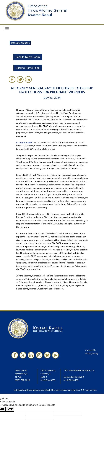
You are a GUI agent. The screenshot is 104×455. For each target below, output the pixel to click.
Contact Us (90, 350)
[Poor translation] (10, 409)
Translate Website (20, 43)
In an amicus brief (24, 142)
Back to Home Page (28, 67)
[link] (12, 79)
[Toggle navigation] (7, 28)
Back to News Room (27, 57)
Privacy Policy (91, 353)
